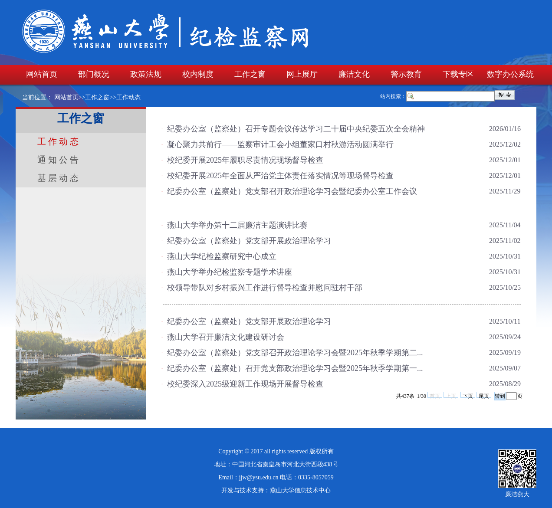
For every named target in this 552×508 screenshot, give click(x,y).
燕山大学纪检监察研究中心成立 (221, 256)
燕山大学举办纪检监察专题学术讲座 (229, 272)
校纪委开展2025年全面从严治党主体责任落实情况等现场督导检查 (280, 175)
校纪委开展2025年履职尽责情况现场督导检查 (245, 160)
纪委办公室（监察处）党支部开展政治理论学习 (249, 240)
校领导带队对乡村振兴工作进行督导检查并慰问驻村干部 (264, 287)
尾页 (484, 395)
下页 (468, 395)
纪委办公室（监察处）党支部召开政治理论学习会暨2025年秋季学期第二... (295, 352)
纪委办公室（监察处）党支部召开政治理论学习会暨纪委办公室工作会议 (292, 191)
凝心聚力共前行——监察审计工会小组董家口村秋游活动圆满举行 (280, 144)
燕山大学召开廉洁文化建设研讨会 (225, 337)
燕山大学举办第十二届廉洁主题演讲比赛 (237, 225)
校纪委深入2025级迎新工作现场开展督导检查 (245, 384)
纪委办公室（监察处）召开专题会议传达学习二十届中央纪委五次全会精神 (296, 129)
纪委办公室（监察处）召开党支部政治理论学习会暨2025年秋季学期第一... (295, 368)
